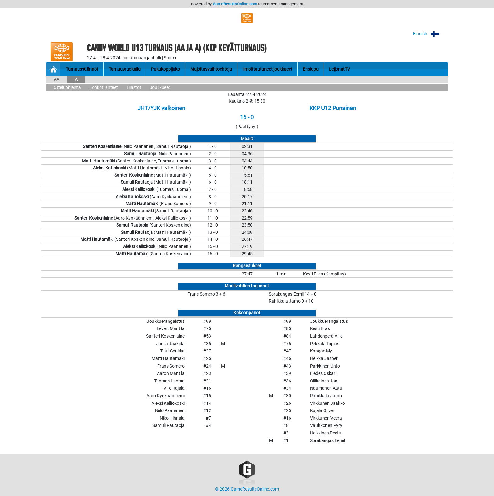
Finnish (430, 34)
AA (56, 79)
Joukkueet (160, 87)
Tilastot (133, 87)
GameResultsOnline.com (235, 4)
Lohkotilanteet (103, 87)
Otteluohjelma (67, 87)
